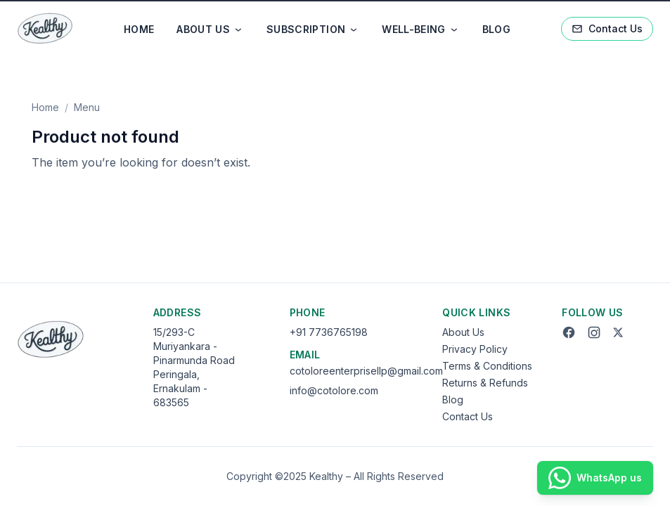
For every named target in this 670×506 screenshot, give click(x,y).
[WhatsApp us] (595, 478)
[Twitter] (618, 332)
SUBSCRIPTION (312, 29)
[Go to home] (45, 28)
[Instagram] (594, 332)
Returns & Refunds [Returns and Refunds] (485, 383)
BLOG (496, 29)
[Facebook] (569, 332)
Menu (87, 107)
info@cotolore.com (334, 390)
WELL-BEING (421, 29)
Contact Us (607, 28)
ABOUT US (210, 29)
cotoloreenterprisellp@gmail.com (366, 371)
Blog (452, 400)
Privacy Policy (475, 349)
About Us (463, 332)
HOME (139, 29)
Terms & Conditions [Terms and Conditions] (487, 366)
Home (45, 107)
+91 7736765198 (329, 332)
